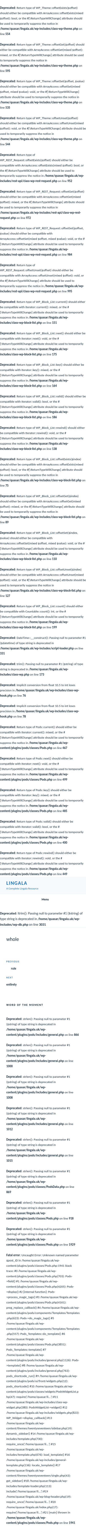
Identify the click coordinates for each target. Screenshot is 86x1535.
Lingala (16, 883)
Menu (43, 899)
